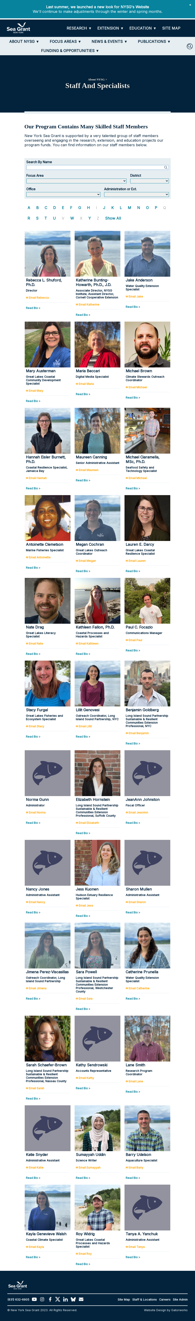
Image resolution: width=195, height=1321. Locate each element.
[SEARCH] (190, 46)
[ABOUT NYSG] (24, 41)
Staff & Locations (144, 1299)
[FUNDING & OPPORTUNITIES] (70, 50)
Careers (165, 1299)
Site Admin (180, 1299)
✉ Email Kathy (85, 1078)
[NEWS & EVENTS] (109, 41)
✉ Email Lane (134, 1081)
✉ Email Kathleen (87, 643)
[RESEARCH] (79, 28)
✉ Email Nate (34, 643)
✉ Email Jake (134, 296)
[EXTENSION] (111, 28)
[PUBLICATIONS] (154, 41)
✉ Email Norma (36, 812)
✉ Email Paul (134, 640)
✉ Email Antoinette (38, 557)
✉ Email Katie (34, 1167)
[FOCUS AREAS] (66, 41)
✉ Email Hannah (36, 478)
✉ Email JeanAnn (137, 812)
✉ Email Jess (84, 905)
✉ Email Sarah (35, 1088)
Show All (113, 218)
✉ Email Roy (84, 1253)
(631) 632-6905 (18, 1299)
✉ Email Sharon (136, 902)
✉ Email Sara (84, 998)
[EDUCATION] (143, 28)
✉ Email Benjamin (137, 733)
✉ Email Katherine (87, 304)
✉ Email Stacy (35, 726)
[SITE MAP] (171, 28)
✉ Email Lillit (84, 726)
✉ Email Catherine (137, 988)
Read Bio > (33, 308)
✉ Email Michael (136, 387)
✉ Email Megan (86, 561)
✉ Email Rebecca (37, 297)
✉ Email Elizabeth (87, 823)
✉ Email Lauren (136, 561)
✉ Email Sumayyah (88, 1167)
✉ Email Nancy (35, 902)
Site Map (124, 1299)
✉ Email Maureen (87, 470)
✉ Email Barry (134, 1167)
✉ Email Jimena (36, 988)
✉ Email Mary (34, 390)
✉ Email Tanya (135, 1247)
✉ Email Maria (85, 384)
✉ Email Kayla (35, 1247)
